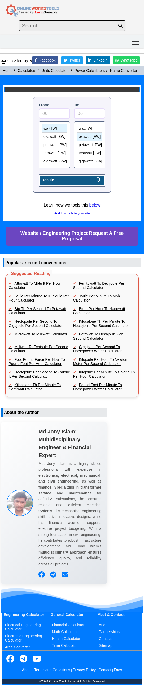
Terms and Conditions (52, 670)
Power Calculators (90, 70)
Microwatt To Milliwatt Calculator (41, 334)
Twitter (72, 60)
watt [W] (54, 128)
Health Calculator (66, 638)
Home (7, 70)
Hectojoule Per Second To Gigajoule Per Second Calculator (36, 323)
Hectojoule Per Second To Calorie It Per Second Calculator (39, 374)
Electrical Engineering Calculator (23, 627)
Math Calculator (65, 632)
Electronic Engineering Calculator (23, 638)
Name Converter (123, 70)
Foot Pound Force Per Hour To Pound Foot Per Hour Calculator (37, 361)
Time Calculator (65, 645)
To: (77, 105)
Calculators (27, 70)
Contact (105, 638)
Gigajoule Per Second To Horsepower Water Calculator (97, 349)
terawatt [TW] (54, 153)
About (27, 670)
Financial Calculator (68, 625)
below (94, 205)
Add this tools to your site (72, 213)
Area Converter (17, 647)
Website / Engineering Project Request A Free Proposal (72, 236)
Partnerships (109, 632)
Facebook (45, 60)
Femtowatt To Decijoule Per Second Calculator (98, 285)
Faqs (118, 670)
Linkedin (97, 60)
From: (44, 105)
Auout (104, 625)
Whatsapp (126, 60)
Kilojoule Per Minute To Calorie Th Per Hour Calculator (104, 374)
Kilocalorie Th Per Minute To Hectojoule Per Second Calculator (101, 323)
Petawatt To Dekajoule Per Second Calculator (98, 336)
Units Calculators (55, 70)
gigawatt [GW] (54, 161)
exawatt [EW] (54, 137)
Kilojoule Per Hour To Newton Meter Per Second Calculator (100, 361)
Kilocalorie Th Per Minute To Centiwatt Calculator (35, 387)
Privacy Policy (84, 670)
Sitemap (105, 645)
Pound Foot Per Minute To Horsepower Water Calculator (97, 387)
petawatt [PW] (54, 145)
